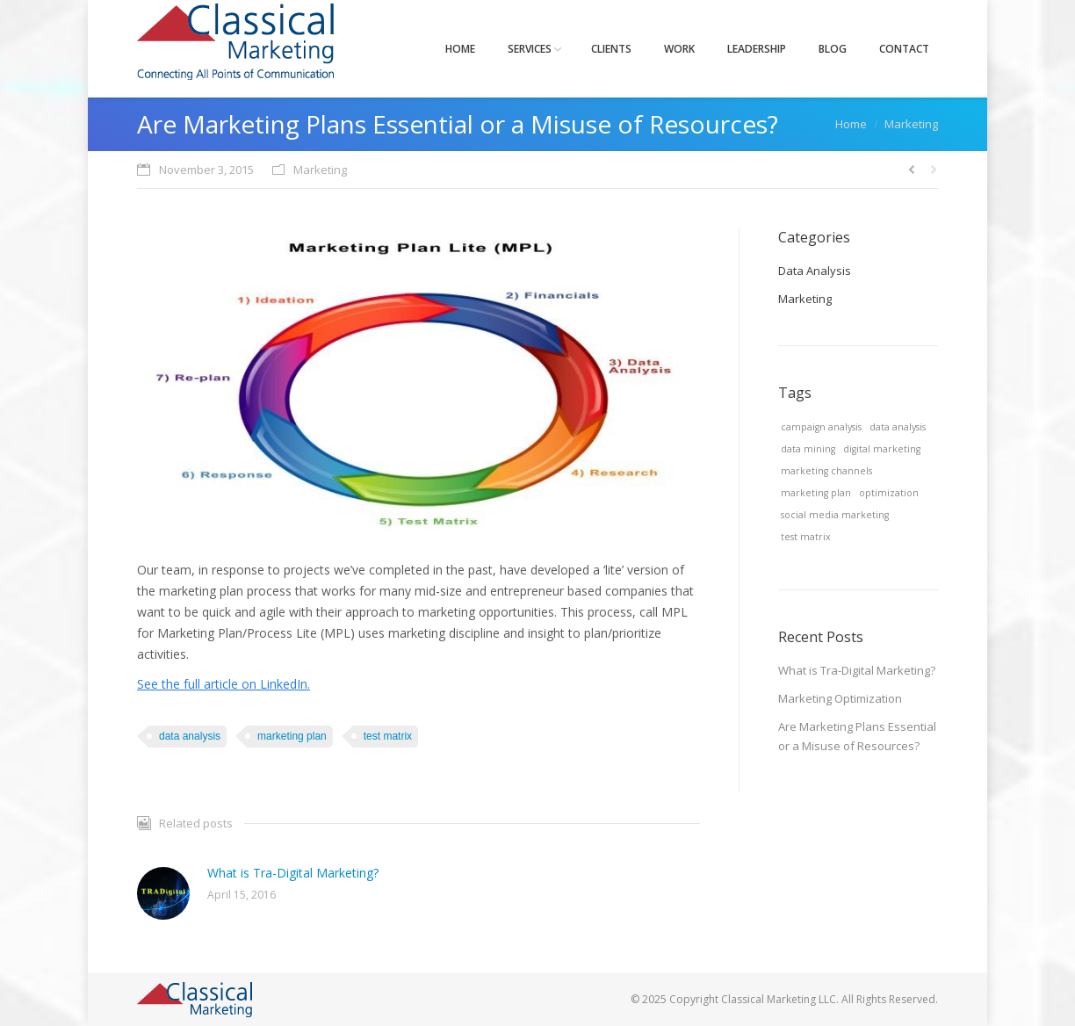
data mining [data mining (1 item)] (808, 449)
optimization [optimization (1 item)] (889, 493)
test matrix (388, 736)
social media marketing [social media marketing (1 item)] (835, 515)
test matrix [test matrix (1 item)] (806, 537)
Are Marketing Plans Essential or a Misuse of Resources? (857, 736)
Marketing (911, 124)
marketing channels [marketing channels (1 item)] (826, 471)
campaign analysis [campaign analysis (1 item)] (821, 427)
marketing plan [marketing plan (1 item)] (816, 493)
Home (851, 124)
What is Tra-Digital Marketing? (293, 872)
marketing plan (292, 736)
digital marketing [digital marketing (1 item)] (881, 449)
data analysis (189, 736)
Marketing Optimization (840, 698)
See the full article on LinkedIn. (223, 684)
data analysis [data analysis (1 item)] (897, 427)
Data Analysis (814, 270)
